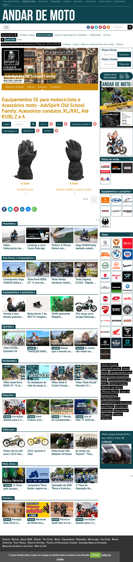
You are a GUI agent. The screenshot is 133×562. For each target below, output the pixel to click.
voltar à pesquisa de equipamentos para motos (93, 44)
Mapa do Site (40, 545)
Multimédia (10, 360)
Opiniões (9, 326)
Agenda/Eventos (110, 368)
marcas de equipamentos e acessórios (70, 34)
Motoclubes (121, 410)
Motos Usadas (109, 364)
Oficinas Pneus (109, 391)
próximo (119, 44)
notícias (106, 34)
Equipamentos (68, 539)
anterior (66, 44)
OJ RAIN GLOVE (25, 189)
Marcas (30, 86)
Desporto (9, 395)
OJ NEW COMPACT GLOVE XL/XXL (74, 189)
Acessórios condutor (81, 124)
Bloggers (106, 414)
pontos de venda (44, 34)
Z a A (44, 124)
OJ (59, 124)
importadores (95, 34)
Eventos (8, 498)
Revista (115, 539)
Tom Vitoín (48, 539)
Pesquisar (124, 54)
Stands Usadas (118, 383)
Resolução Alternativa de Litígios (18, 545)
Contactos (55, 86)
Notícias (15, 539)
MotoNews (10, 223)
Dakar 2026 (26, 539)
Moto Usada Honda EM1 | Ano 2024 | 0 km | (116, 448)
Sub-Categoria (10, 131)
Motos (57, 539)
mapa (20, 39)
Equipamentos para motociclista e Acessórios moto (116, 376)
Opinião (37, 539)
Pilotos (118, 414)
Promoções (81, 539)
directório (10, 39)
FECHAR (95, 555)
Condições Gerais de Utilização (93, 542)
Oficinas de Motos (111, 387)
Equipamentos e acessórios (19, 292)
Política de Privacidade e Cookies (62, 542)
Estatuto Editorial (36, 542)
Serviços (106, 418)
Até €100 (28, 131)
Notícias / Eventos (15, 86)
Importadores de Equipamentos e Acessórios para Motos (116, 402)
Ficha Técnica (20, 542)
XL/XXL (48, 131)
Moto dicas (10, 463)
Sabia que (9, 429)
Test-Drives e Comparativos (19, 258)
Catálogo (42, 86)
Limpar (6, 124)
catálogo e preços (27, 34)
